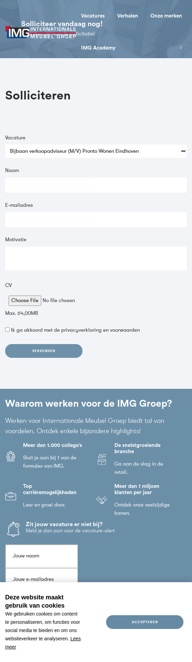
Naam (12, 171)
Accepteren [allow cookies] (145, 622)
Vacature (15, 138)
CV (8, 286)
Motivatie (15, 241)
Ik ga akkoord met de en (75, 331)
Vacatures (93, 16)
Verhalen (127, 16)
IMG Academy (98, 48)
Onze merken (166, 16)
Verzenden (43, 351)
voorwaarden (125, 331)
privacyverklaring (81, 331)
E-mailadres (19, 206)
